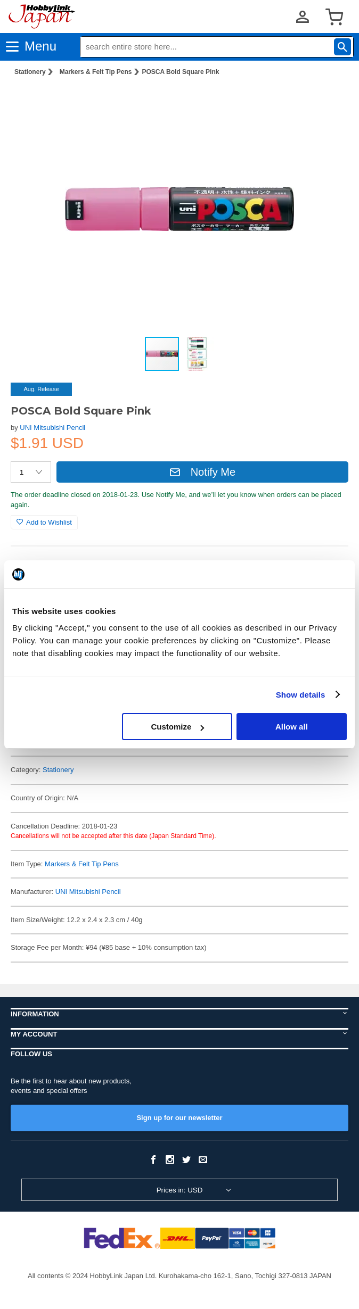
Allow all (291, 726)
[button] (329, 102)
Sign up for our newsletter (179, 1118)
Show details (300, 694)
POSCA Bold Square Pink (180, 72)
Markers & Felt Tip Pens (96, 72)
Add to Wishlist (44, 522)
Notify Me (202, 472)
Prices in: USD (180, 1190)
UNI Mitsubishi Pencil (52, 428)
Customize (177, 726)
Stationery (30, 72)
